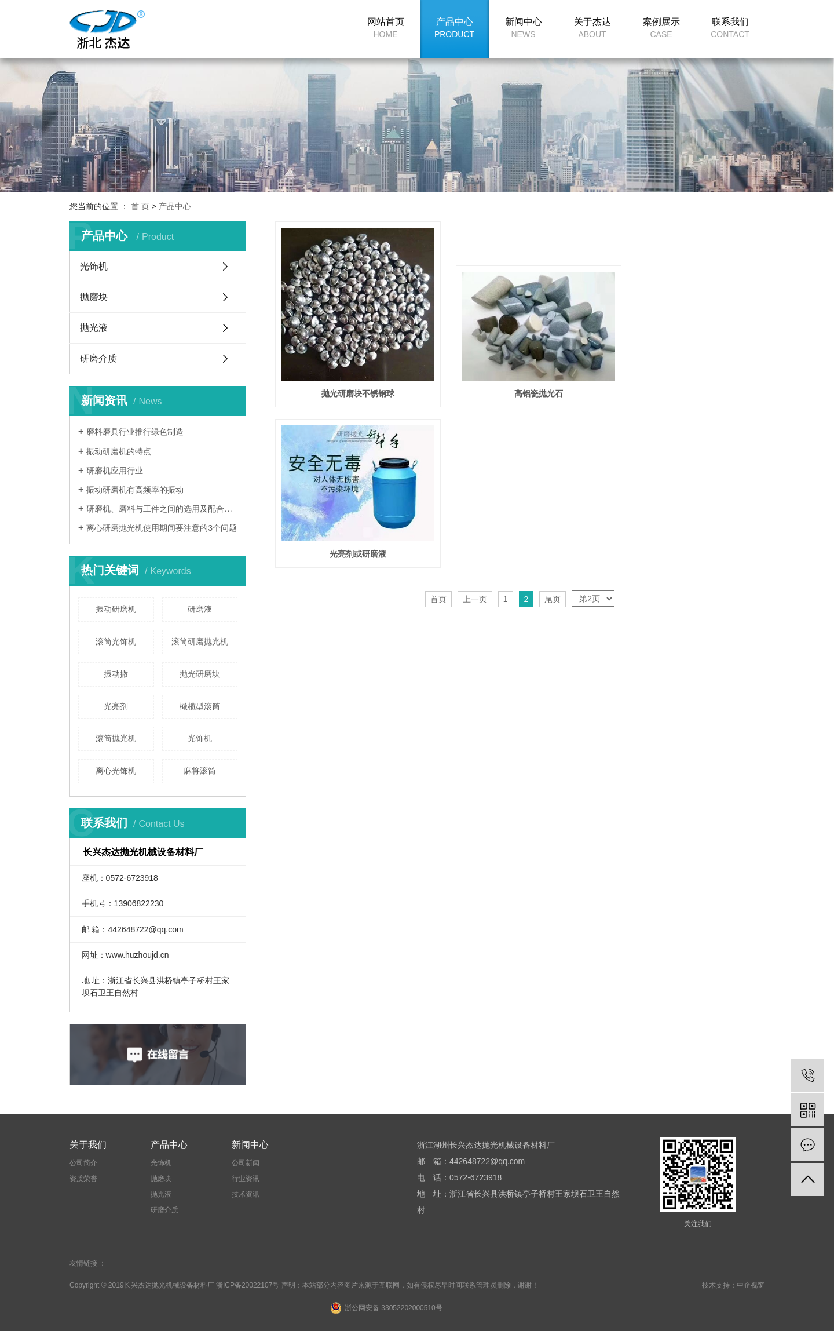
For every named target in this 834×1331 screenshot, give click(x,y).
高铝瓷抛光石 (519, 381)
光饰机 (94, 266)
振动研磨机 (116, 609)
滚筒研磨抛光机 (199, 641)
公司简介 (83, 1163)
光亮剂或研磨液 (688, 381)
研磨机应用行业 (114, 470)
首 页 (140, 206)
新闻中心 (523, 28)
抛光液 (94, 328)
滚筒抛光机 (116, 738)
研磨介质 (98, 358)
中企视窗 (751, 1285)
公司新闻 (245, 1163)
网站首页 (385, 28)
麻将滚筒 (200, 770)
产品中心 (454, 28)
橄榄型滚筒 (200, 706)
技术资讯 (245, 1194)
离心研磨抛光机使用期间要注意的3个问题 (161, 528)
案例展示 (661, 28)
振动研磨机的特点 (118, 451)
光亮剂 (116, 706)
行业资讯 (245, 1179)
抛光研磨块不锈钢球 (351, 381)
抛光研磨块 (200, 674)
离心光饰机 (116, 770)
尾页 (552, 426)
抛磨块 (94, 297)
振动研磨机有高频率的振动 (135, 489)
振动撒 (116, 674)
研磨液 (200, 609)
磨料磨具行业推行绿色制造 (135, 431)
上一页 (475, 426)
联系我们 (730, 28)
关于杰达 (592, 28)
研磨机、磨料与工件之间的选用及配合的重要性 (161, 508)
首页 (438, 426)
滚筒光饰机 (116, 641)
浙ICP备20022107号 (247, 1285)
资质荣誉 (83, 1179)
